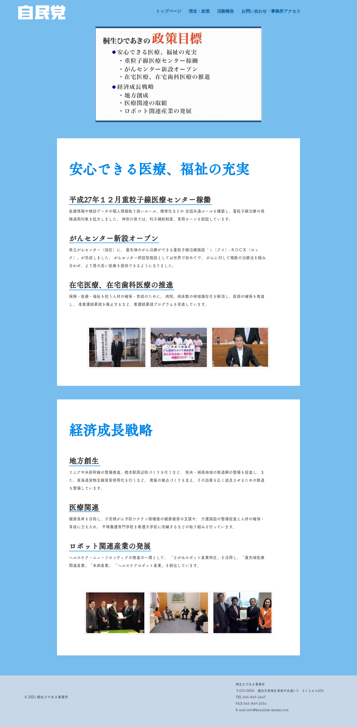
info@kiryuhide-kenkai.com (268, 710)
